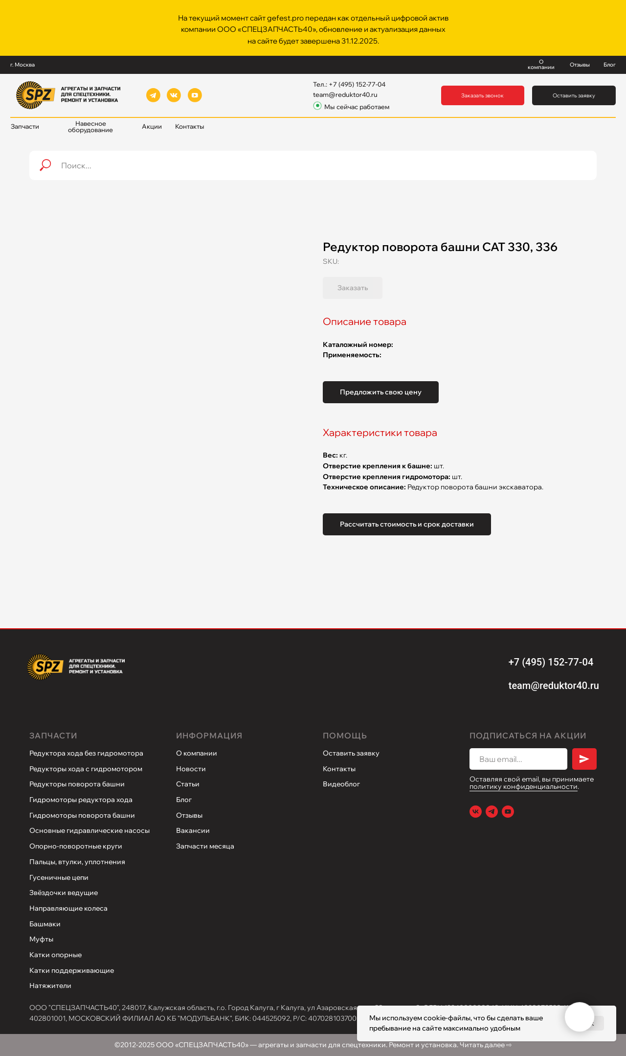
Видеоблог (341, 784)
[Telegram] (492, 811)
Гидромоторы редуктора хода (81, 799)
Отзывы (189, 815)
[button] (483, 96)
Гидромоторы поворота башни (82, 815)
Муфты (41, 939)
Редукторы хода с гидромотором (85, 768)
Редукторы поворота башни (77, 784)
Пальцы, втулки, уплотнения (77, 861)
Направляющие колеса (68, 908)
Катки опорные (55, 954)
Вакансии (193, 830)
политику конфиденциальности (524, 786)
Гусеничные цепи (59, 877)
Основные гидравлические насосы (89, 830)
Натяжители (50, 985)
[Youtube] (508, 811)
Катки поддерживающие (71, 970)
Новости (191, 768)
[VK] (476, 811)
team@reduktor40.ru (345, 94)
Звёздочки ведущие (63, 892)
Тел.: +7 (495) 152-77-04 (349, 84)
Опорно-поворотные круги (75, 846)
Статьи (188, 784)
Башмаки (45, 923)
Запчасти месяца (205, 846)
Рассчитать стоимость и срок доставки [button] (407, 524)
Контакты (339, 768)
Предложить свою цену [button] (381, 392)
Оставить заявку (351, 753)
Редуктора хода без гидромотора (86, 753)
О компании (196, 753)
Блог (184, 799)
